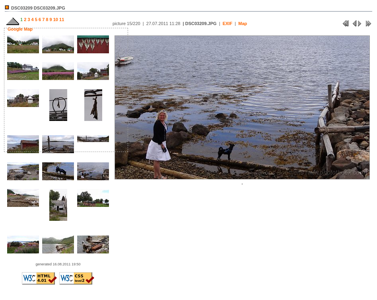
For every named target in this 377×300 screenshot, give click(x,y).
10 (55, 19)
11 (61, 19)
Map (242, 23)
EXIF (227, 23)
